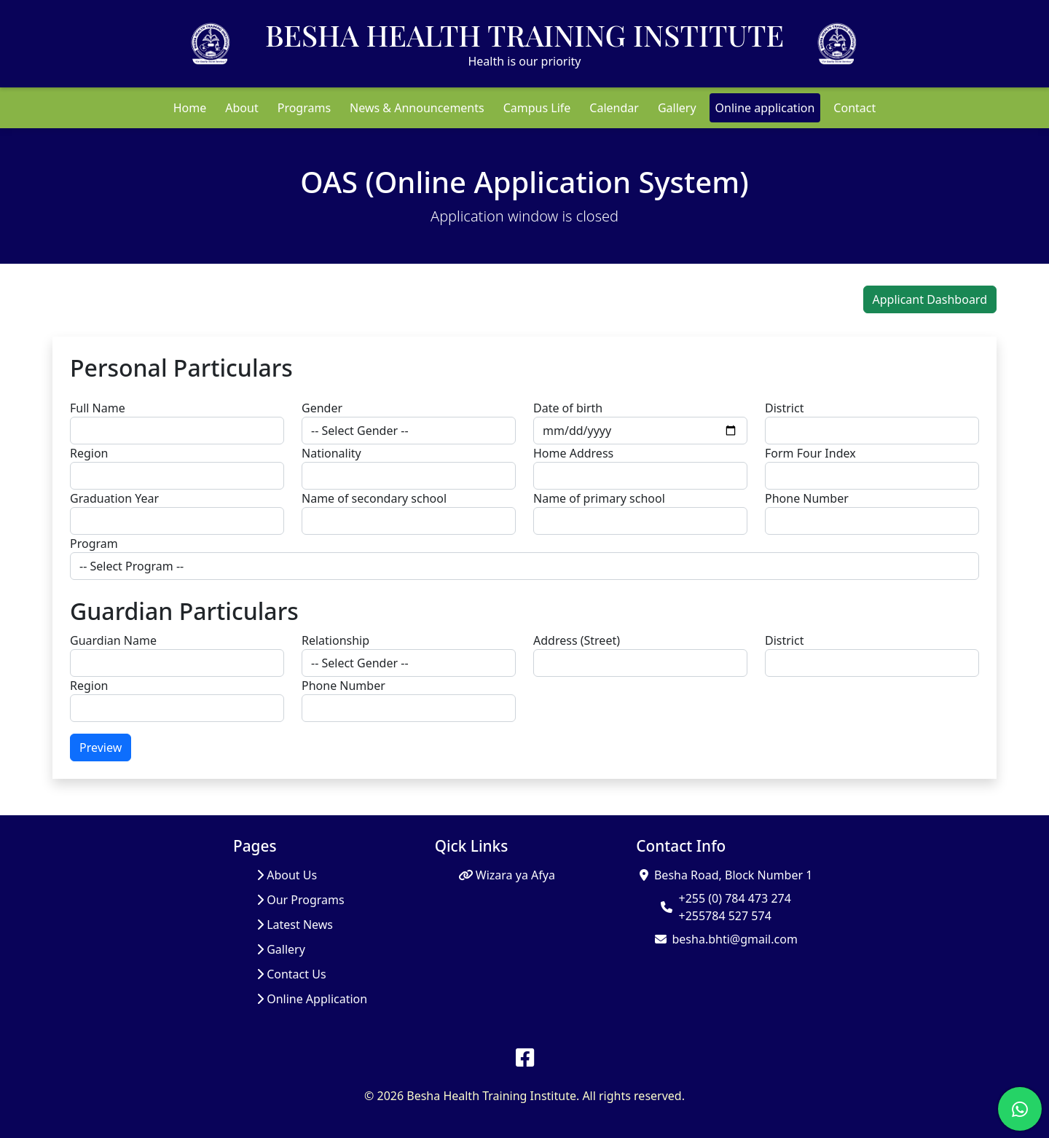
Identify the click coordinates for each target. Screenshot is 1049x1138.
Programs (304, 108)
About (241, 108)
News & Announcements (417, 108)
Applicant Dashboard (930, 299)
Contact (854, 108)
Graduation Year (114, 498)
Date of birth (567, 408)
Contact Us (291, 974)
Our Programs (300, 900)
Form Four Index (810, 453)
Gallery (677, 108)
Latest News (294, 925)
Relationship (335, 640)
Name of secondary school (374, 498)
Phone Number (807, 498)
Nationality (331, 453)
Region (89, 453)
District (784, 408)
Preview (100, 747)
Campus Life (537, 108)
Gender (322, 408)
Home (190, 108)
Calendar (614, 108)
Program (94, 543)
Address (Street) (576, 640)
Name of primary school (599, 498)
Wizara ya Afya (506, 875)
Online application (765, 108)
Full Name (97, 408)
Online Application (311, 999)
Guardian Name (113, 640)
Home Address (573, 453)
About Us (286, 875)
